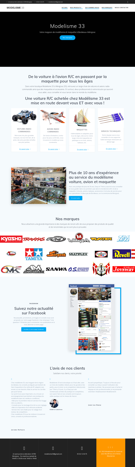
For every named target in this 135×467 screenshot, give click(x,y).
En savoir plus (24, 149)
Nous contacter (121, 7)
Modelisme (15, 7)
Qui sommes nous (92, 7)
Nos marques (107, 7)
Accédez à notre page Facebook (34, 329)
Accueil (65, 7)
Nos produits (75, 7)
